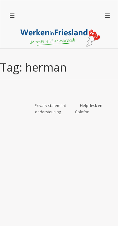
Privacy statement (50, 105)
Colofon (82, 112)
